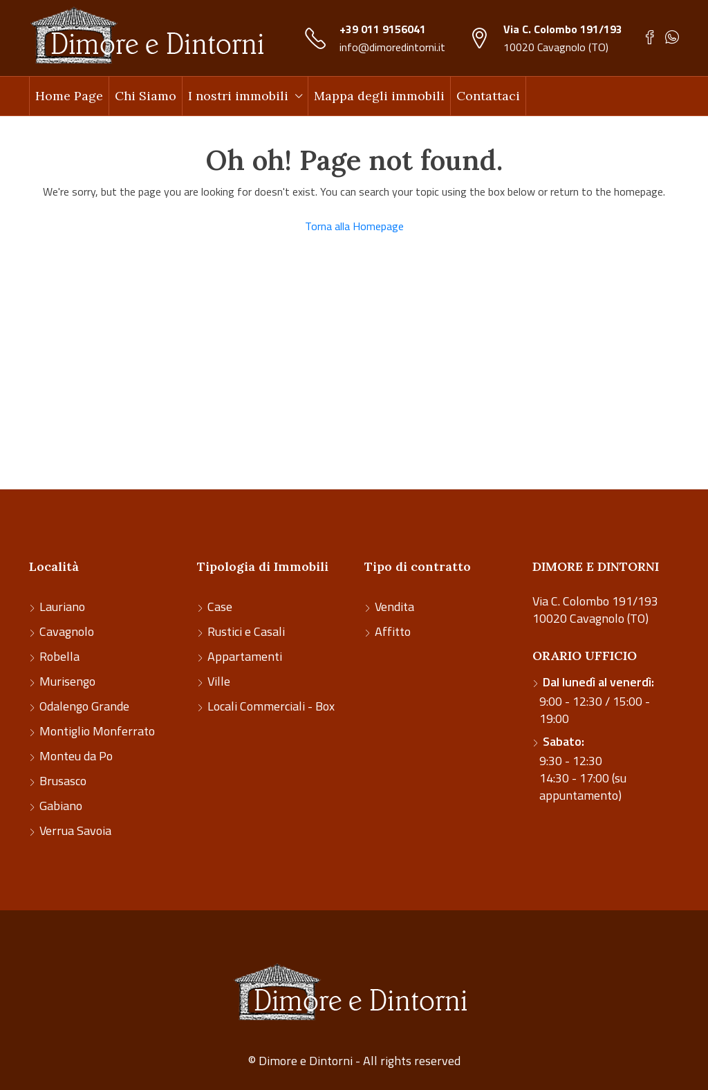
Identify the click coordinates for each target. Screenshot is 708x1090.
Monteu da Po (76, 755)
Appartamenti (244, 656)
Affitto (393, 631)
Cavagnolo (66, 631)
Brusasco (62, 780)
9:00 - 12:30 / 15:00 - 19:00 (596, 700)
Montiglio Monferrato (97, 731)
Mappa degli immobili (379, 96)
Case (219, 606)
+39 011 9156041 (382, 29)
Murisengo (67, 681)
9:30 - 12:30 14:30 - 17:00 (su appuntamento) (582, 768)
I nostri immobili (238, 96)
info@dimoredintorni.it (392, 47)
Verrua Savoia (75, 830)
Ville (218, 681)
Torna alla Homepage (354, 226)
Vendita (394, 606)
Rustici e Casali (246, 631)
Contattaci (488, 96)
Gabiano (60, 805)
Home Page (69, 96)
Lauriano (62, 606)
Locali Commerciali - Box (271, 706)
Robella (59, 656)
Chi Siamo (145, 96)
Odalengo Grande (84, 706)
